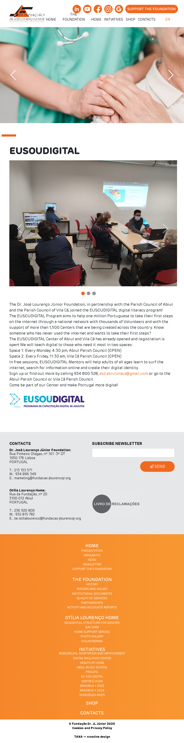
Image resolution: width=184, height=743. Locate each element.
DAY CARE (92, 627)
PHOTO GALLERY (92, 636)
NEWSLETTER (92, 564)
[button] (26, 229)
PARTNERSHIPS (92, 603)
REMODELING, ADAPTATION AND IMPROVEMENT (92, 653)
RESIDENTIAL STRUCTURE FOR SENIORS (92, 623)
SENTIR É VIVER (92, 681)
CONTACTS (92, 713)
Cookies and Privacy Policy (92, 728)
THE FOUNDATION (92, 580)
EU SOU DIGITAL (92, 676)
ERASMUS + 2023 (92, 686)
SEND (157, 466)
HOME (92, 546)
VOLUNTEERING (92, 641)
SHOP (92, 703)
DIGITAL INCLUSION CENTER (92, 658)
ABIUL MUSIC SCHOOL (92, 667)
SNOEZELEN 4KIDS (92, 695)
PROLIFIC (92, 672)
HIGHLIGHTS (92, 555)
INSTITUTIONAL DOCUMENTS (92, 594)
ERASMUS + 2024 (92, 690)
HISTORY (92, 584)
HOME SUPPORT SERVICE (92, 632)
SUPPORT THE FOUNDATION (92, 569)
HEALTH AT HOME (92, 663)
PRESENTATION (92, 551)
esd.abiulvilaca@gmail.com (123, 374)
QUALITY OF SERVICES (92, 598)
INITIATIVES (92, 649)
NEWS (92, 560)
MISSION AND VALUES (92, 589)
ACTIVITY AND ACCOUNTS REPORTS (92, 607)
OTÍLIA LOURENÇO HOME (92, 618)
